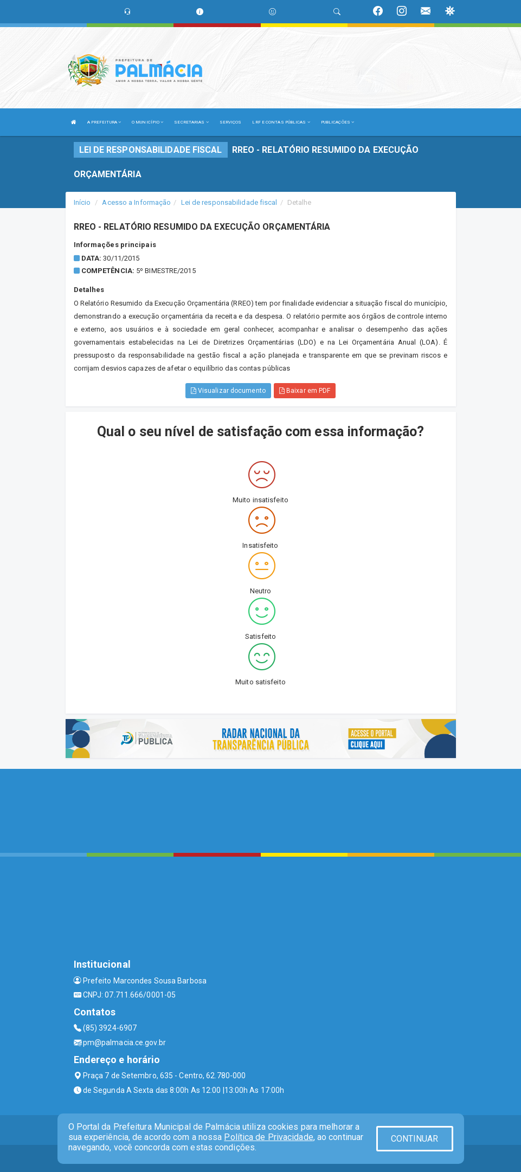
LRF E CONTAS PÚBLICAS (281, 122)
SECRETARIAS (191, 122)
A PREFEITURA (104, 122)
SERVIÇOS (231, 122)
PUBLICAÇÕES (337, 122)
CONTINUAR (415, 1139)
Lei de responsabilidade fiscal (229, 202)
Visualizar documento (228, 390)
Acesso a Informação (136, 202)
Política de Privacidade (268, 1137)
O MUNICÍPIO (147, 122)
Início (82, 202)
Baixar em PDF (305, 390)
